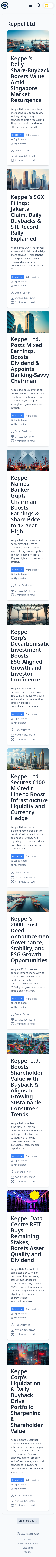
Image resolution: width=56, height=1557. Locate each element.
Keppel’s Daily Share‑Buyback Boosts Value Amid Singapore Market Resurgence (30, 79)
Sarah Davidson (23, 431)
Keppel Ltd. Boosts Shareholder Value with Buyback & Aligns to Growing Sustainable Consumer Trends (27, 1087)
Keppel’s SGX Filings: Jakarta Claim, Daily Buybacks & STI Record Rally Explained (27, 217)
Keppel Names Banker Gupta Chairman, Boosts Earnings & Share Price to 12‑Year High (25, 504)
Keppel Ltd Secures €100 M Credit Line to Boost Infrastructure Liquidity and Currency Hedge (29, 797)
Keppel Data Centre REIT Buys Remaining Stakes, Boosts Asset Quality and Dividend (27, 1239)
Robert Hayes (22, 730)
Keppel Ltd (17, 134)
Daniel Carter (22, 150)
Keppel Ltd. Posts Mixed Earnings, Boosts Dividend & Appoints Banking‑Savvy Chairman (30, 359)
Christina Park (23, 1172)
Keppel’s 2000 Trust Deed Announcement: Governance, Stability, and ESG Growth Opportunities (32, 939)
